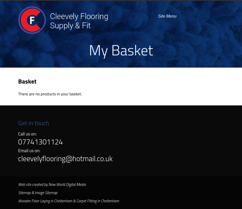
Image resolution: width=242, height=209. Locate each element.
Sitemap (24, 193)
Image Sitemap (46, 193)
